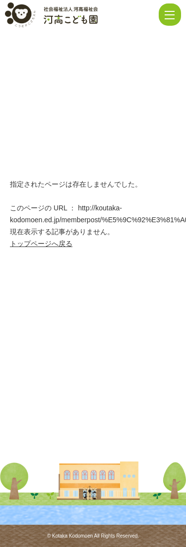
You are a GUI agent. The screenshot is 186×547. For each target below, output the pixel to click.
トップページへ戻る (41, 244)
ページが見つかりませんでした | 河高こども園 (80, 14)
